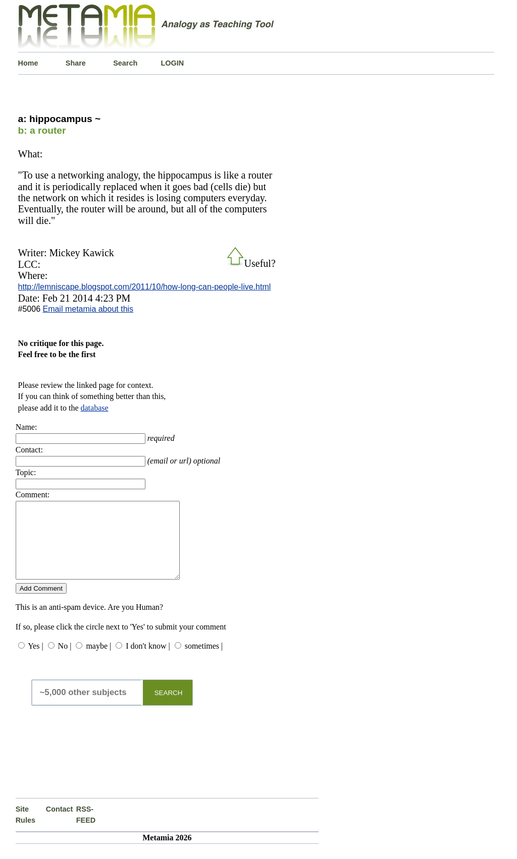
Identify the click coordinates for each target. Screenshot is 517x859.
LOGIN (172, 63)
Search (125, 63)
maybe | (98, 661)
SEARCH (168, 708)
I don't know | (148, 661)
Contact (59, 824)
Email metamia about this (87, 309)
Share (76, 63)
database (95, 408)
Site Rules (25, 829)
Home (28, 63)
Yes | (35, 661)
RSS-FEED (85, 829)
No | (65, 661)
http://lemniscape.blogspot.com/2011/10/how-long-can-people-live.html (144, 286)
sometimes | (204, 661)
